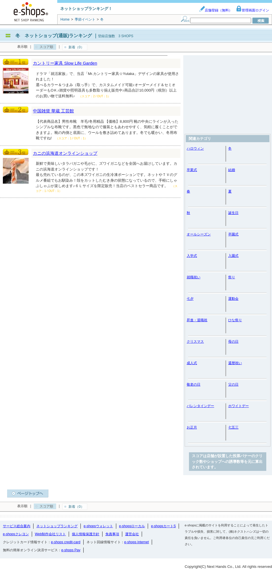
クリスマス (195, 342)
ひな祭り (235, 320)
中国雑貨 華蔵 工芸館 (53, 110)
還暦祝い (235, 363)
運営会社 (132, 534)
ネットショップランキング (57, 526)
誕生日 (233, 213)
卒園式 (233, 234)
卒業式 (192, 170)
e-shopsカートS (163, 526)
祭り (231, 277)
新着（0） (76, 47)
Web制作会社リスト (50, 534)
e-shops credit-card (65, 542)
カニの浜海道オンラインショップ (65, 153)
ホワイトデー (238, 406)
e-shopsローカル (132, 526)
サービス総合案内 (16, 526)
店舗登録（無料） (215, 10)
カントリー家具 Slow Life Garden (65, 63)
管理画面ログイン (252, 10)
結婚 (231, 170)
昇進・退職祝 (197, 320)
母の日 (233, 342)
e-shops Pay (70, 550)
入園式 (233, 256)
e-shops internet (136, 542)
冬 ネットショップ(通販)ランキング (53, 35)
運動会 (233, 299)
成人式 (192, 363)
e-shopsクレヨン (16, 534)
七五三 (233, 427)
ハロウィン (195, 148)
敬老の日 (193, 384)
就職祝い (193, 277)
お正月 (192, 427)
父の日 (233, 384)
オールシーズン (199, 234)
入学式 (192, 256)
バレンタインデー (200, 406)
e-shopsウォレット (98, 526)
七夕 (190, 299)
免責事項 (112, 534)
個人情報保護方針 (85, 534)
